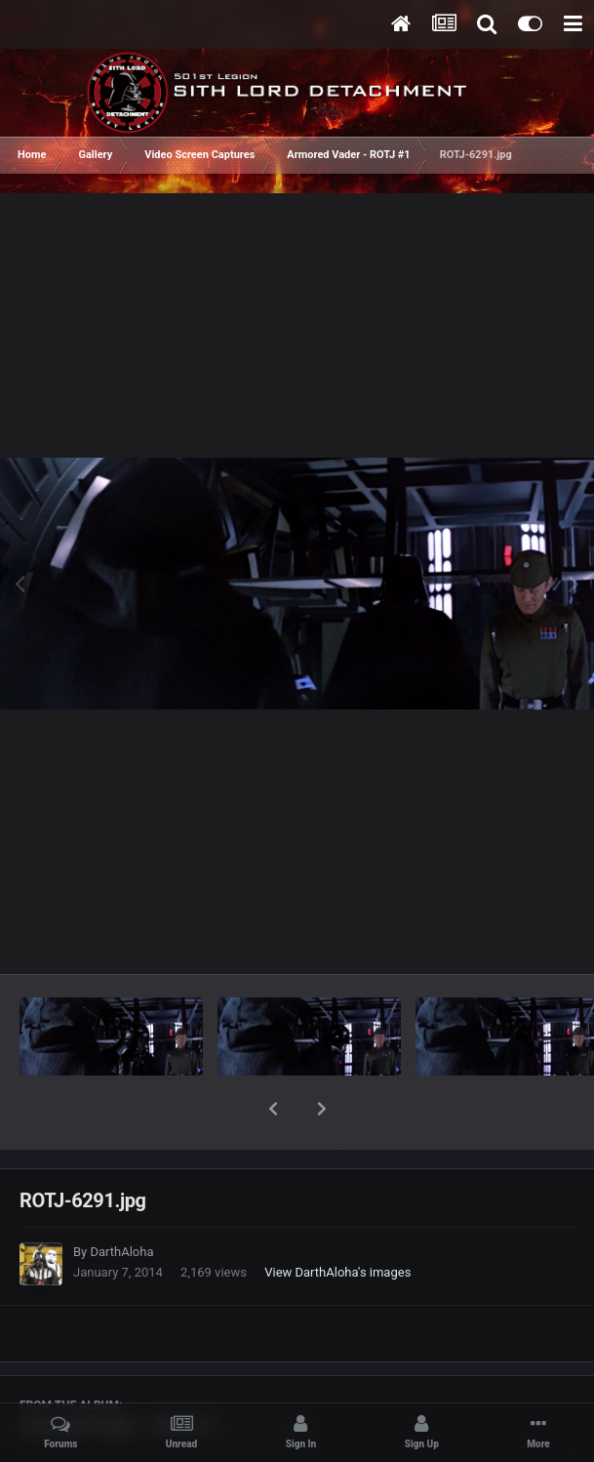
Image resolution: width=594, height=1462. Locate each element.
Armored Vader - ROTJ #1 (120, 1374)
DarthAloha (121, 1201)
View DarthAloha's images (337, 1221)
